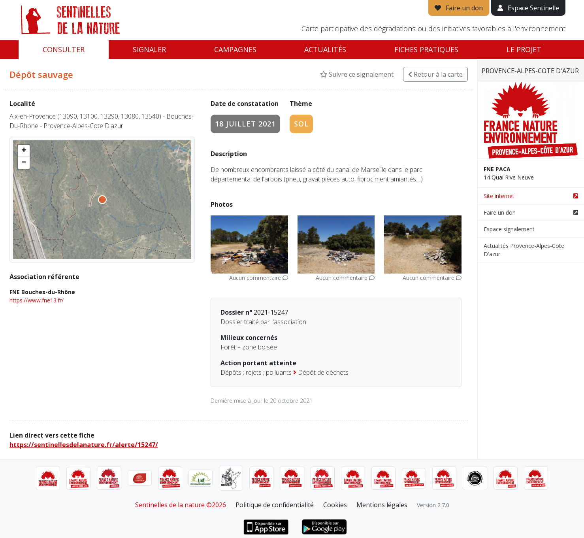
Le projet (524, 49)
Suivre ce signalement (357, 74)
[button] (24, 151)
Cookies (335, 504)
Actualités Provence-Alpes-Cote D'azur (524, 250)
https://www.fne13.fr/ (36, 300)
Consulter (64, 49)
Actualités (325, 49)
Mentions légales (381, 504)
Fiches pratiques (426, 49)
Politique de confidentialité (274, 504)
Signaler (149, 49)
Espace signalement (509, 229)
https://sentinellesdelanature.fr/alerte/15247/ (83, 444)
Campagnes (235, 49)
